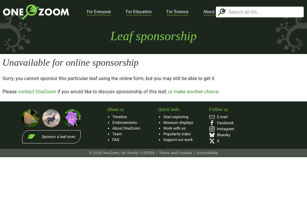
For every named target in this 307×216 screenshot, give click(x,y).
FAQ (115, 139)
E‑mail (218, 117)
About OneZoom (126, 128)
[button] (99, 12)
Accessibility (207, 153)
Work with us (174, 128)
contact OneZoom (37, 91)
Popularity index (177, 134)
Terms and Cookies (175, 153)
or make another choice (193, 91)
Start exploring (175, 117)
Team (117, 134)
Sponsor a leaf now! (58, 136)
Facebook (221, 123)
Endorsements (124, 122)
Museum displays (178, 122)
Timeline (119, 117)
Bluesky (219, 135)
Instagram (221, 129)
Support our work (178, 139)
